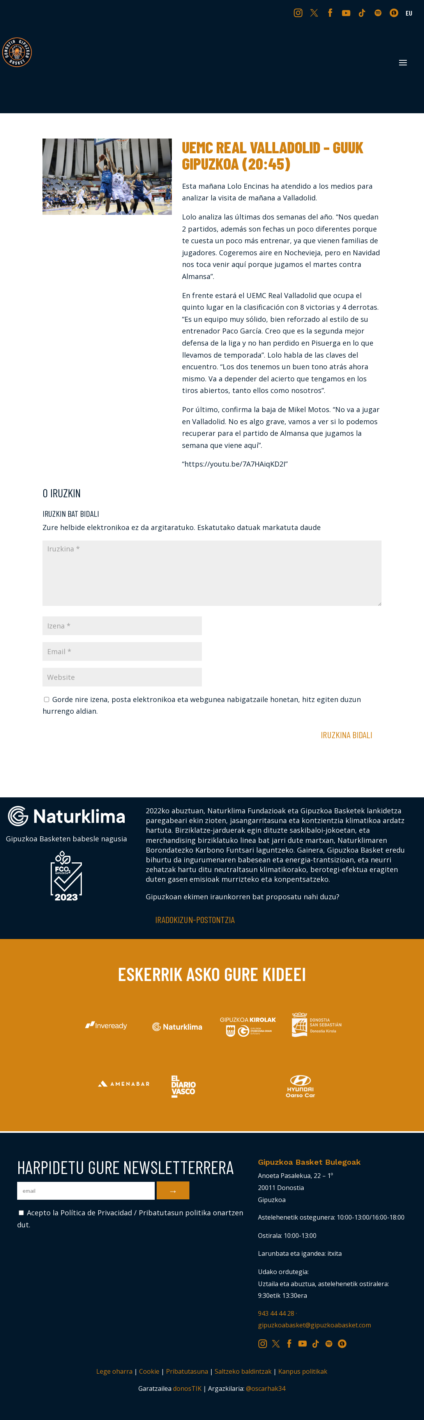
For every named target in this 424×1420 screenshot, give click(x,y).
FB (331, 12)
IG (299, 12)
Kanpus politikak (302, 1371)
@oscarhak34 (265, 1388)
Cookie (149, 1371)
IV (396, 12)
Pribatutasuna (187, 1371)
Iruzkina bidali (346, 734)
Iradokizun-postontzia (195, 919)
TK (362, 12)
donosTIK (187, 1388)
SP (378, 12)
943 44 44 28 (276, 1313)
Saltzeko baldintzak (243, 1371)
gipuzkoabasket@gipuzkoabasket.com (314, 1325)
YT (347, 12)
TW (314, 12)
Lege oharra (114, 1371)
